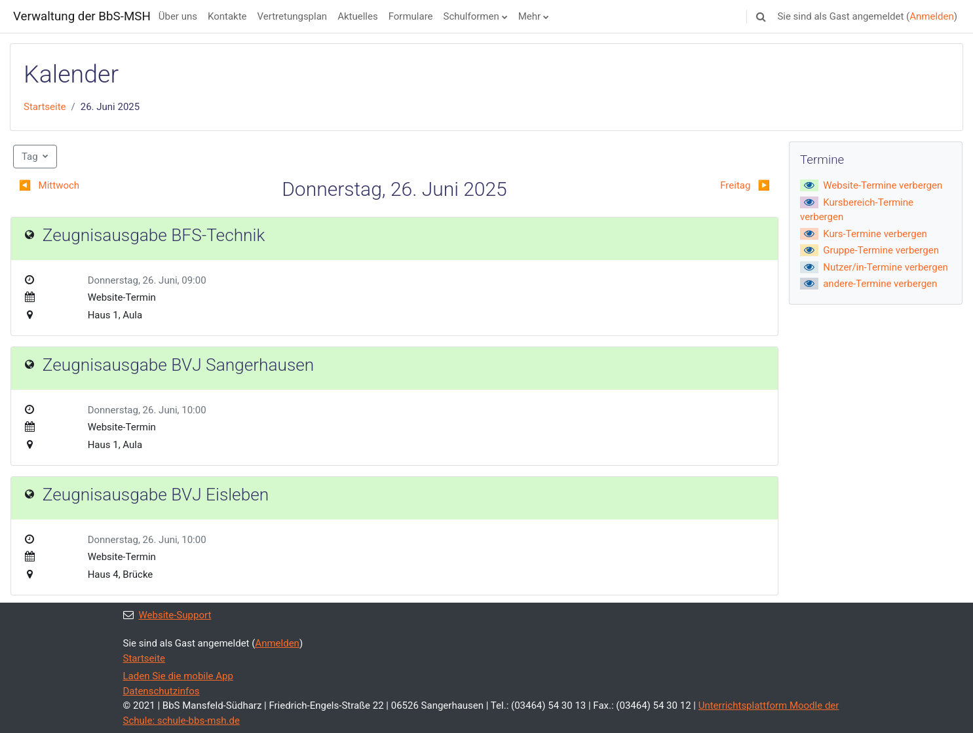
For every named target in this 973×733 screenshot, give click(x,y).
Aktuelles (357, 16)
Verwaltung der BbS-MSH (82, 16)
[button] (761, 16)
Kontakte (227, 16)
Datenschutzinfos (161, 691)
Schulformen (471, 16)
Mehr (529, 16)
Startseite (45, 107)
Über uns (178, 16)
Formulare (411, 16)
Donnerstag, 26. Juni (133, 280)
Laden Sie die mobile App (178, 676)
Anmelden (931, 16)
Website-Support (167, 615)
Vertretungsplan (293, 16)
